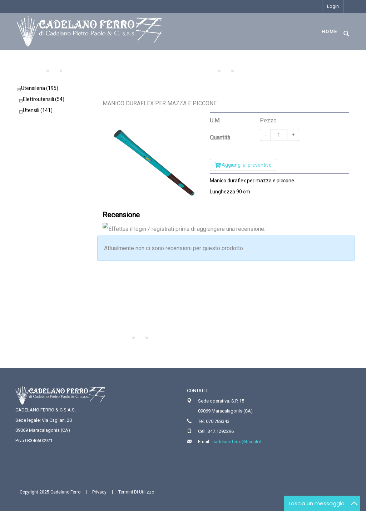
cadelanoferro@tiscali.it (237, 441)
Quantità (220, 137)
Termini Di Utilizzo (136, 492)
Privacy (99, 492)
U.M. (215, 120)
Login (333, 6)
